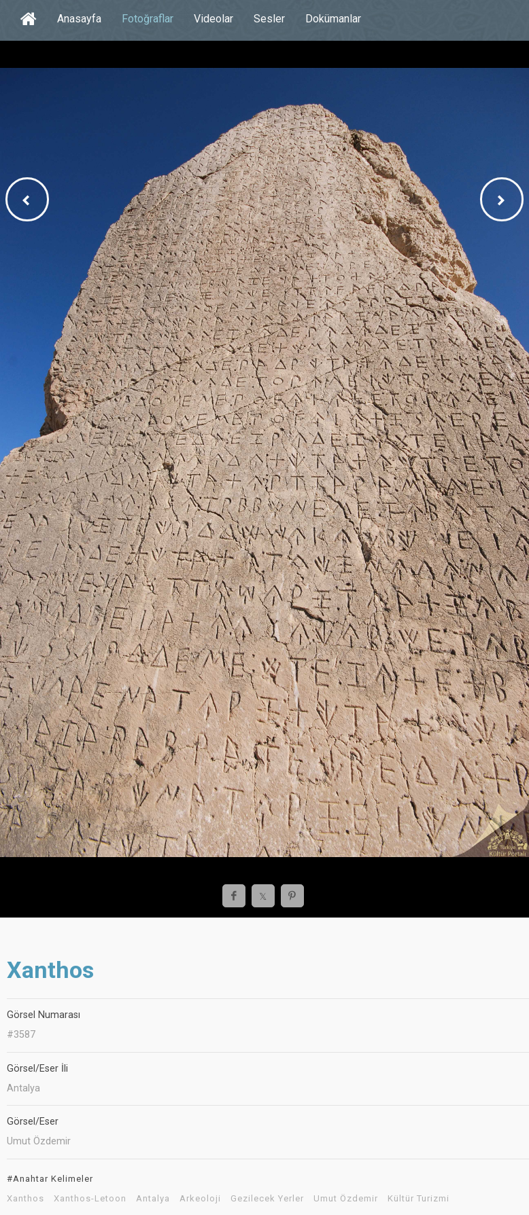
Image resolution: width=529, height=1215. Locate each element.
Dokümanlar (333, 18)
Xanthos (25, 1198)
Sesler (269, 18)
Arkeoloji (200, 1198)
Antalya (153, 1198)
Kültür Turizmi (418, 1198)
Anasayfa (79, 18)
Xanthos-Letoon (90, 1198)
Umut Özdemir (345, 1198)
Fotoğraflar (147, 18)
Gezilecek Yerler (267, 1198)
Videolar (213, 18)
